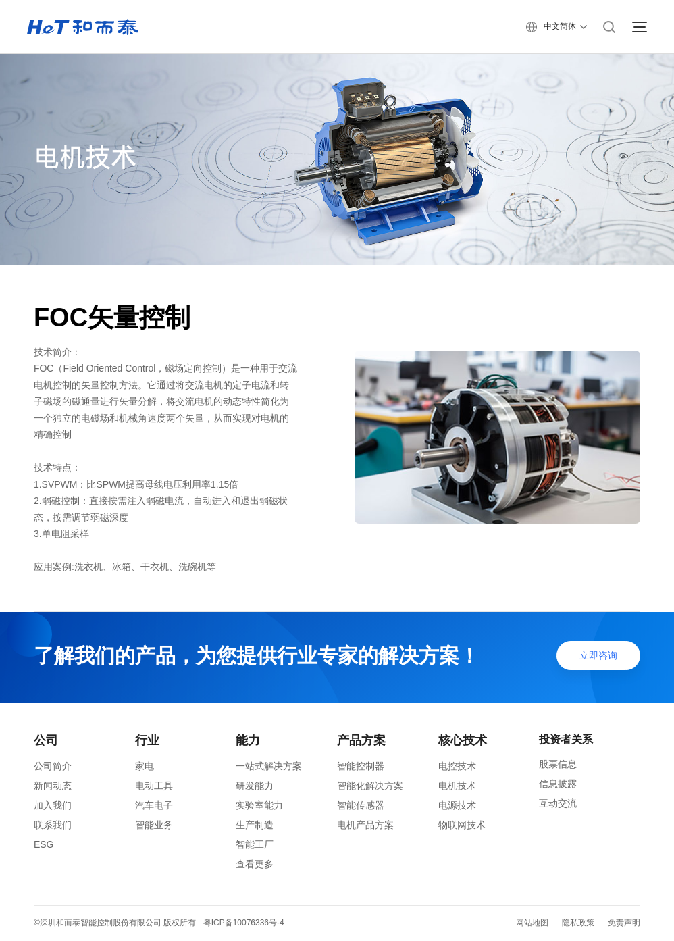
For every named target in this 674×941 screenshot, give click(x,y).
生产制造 (255, 824)
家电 (144, 766)
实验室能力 (259, 805)
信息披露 (558, 783)
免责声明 (624, 922)
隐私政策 (578, 922)
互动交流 (558, 803)
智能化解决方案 (370, 785)
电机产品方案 (365, 824)
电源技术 (457, 805)
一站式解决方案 (269, 766)
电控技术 (457, 766)
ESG (44, 844)
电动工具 (154, 785)
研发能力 (255, 785)
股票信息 (558, 764)
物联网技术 (462, 824)
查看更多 (255, 864)
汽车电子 (154, 805)
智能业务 (154, 824)
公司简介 (53, 766)
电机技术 (457, 785)
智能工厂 (255, 844)
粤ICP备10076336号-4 (243, 922)
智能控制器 (360, 766)
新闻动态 (53, 785)
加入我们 (53, 805)
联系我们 (53, 824)
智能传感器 (360, 805)
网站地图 (532, 922)
